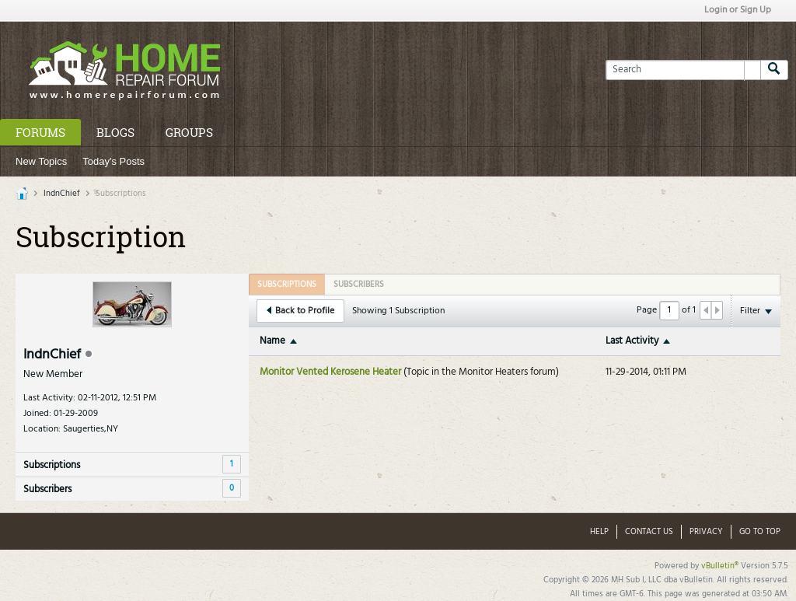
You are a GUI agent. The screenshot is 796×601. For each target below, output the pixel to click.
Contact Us (649, 532)
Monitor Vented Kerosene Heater (330, 372)
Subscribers (47, 489)
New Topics (41, 161)
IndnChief (62, 194)
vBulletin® (719, 566)
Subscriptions (51, 465)
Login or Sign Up (737, 10)
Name (272, 341)
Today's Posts (113, 161)
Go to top (759, 532)
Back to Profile (300, 311)
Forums (40, 132)
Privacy (706, 532)
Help (599, 532)
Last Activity (632, 341)
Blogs (115, 132)
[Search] (683, 70)
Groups (189, 132)
